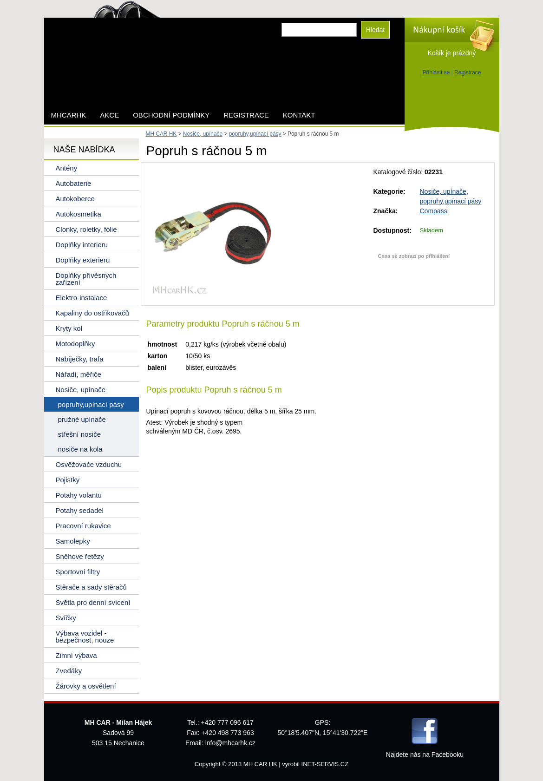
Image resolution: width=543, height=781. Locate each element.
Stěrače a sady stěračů (91, 587)
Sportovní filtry (78, 572)
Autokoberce (75, 199)
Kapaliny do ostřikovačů (92, 313)
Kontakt (299, 115)
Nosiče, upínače (443, 191)
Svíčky (66, 618)
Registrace (467, 72)
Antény (67, 168)
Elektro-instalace (81, 298)
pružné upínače (82, 419)
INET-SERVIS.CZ (325, 764)
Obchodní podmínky (171, 115)
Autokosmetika (78, 214)
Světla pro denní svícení (93, 602)
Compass (433, 211)
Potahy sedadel (80, 510)
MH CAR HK (161, 134)
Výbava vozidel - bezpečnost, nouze (85, 636)
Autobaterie (74, 183)
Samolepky (73, 541)
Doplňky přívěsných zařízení (86, 278)
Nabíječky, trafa (80, 359)
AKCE (109, 115)
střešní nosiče (79, 434)
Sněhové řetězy (80, 556)
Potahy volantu (79, 495)
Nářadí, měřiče (78, 374)
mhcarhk (68, 115)
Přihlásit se (436, 72)
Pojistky (68, 480)
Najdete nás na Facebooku (425, 754)
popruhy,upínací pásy (451, 201)
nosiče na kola (80, 449)
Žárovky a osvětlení (86, 686)
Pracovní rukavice (83, 526)
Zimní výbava (76, 655)
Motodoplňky (75, 344)
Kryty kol (69, 328)
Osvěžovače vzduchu (89, 464)
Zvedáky (69, 671)
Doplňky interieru (82, 245)
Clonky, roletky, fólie (86, 229)
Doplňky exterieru (83, 260)
